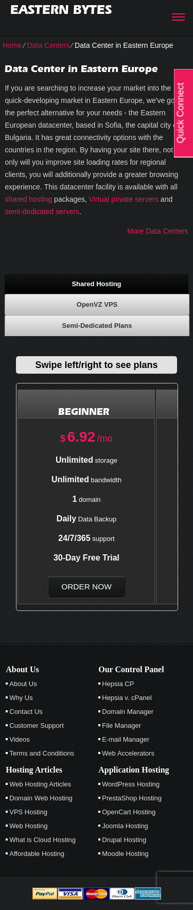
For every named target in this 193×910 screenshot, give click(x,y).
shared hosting (28, 199)
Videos (19, 739)
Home (12, 45)
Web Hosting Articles (40, 784)
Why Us (21, 698)
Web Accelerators (128, 753)
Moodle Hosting (125, 853)
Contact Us (25, 711)
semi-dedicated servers (42, 211)
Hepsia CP (118, 684)
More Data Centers (157, 231)
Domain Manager (127, 711)
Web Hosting (28, 826)
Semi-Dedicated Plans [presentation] (97, 325)
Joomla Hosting (125, 826)
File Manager (121, 725)
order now (86, 586)
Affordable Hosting (36, 853)
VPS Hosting (28, 812)
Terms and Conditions (41, 753)
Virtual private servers (124, 199)
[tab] (96, 283)
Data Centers (48, 45)
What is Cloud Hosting (42, 840)
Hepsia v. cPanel (127, 698)
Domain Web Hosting (41, 798)
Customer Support (36, 725)
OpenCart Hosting (128, 812)
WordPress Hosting (131, 784)
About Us (23, 684)
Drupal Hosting (124, 840)
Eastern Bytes (61, 10)
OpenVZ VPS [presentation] (97, 304)
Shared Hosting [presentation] (96, 284)
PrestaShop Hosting (132, 798)
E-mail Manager (125, 739)
